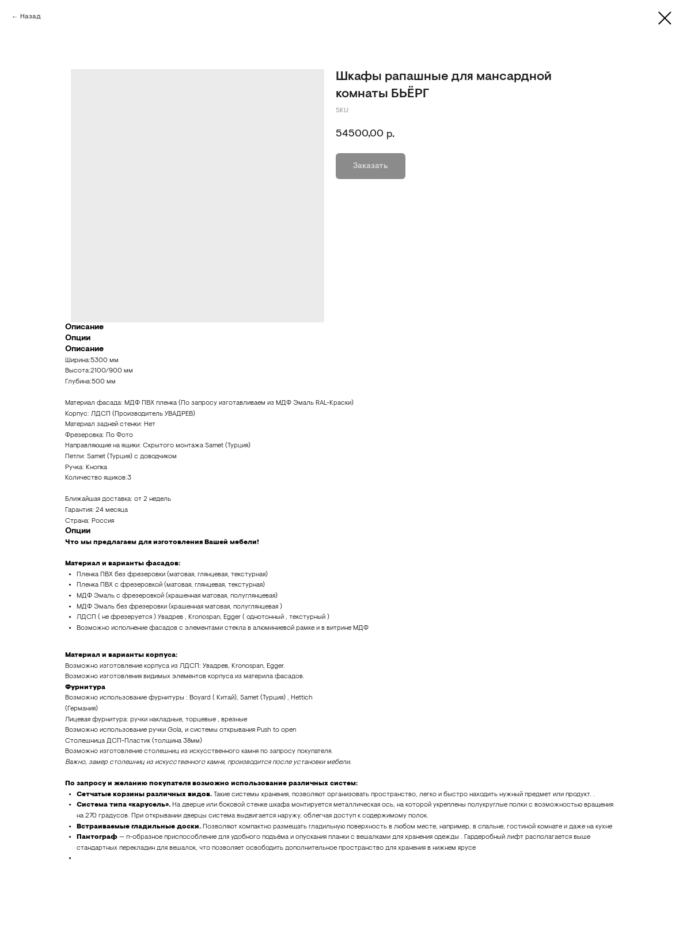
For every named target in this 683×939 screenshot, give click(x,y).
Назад (30, 16)
